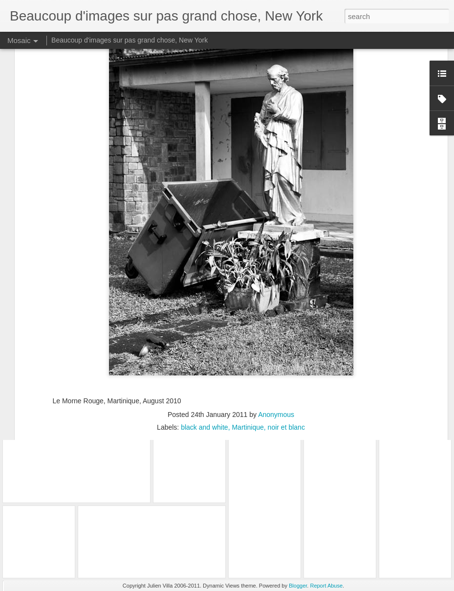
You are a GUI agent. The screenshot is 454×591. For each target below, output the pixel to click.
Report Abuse (326, 586)
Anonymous (276, 355)
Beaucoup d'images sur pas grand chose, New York (129, 40)
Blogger (298, 586)
